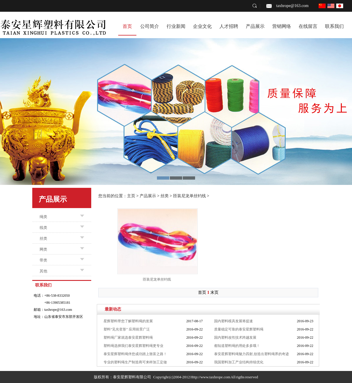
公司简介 (149, 26)
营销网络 (281, 26)
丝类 (43, 238)
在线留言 (308, 26)
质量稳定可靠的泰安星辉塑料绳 (238, 329)
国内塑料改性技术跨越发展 (235, 337)
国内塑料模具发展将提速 (233, 321)
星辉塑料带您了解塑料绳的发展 (128, 321)
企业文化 (202, 26)
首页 (127, 26)
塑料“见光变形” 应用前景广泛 (127, 329)
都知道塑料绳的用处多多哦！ (237, 346)
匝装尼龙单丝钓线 (189, 196)
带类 (43, 260)
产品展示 (255, 26)
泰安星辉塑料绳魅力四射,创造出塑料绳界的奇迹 (251, 354)
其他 (43, 271)
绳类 (43, 217)
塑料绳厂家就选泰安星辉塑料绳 (128, 337)
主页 (131, 196)
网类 (43, 249)
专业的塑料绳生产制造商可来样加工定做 (135, 362)
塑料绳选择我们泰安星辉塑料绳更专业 (133, 346)
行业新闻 (176, 26)
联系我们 (334, 26)
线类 (43, 227)
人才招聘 (228, 26)
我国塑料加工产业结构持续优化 (238, 362)
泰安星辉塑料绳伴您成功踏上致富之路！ (135, 354)
